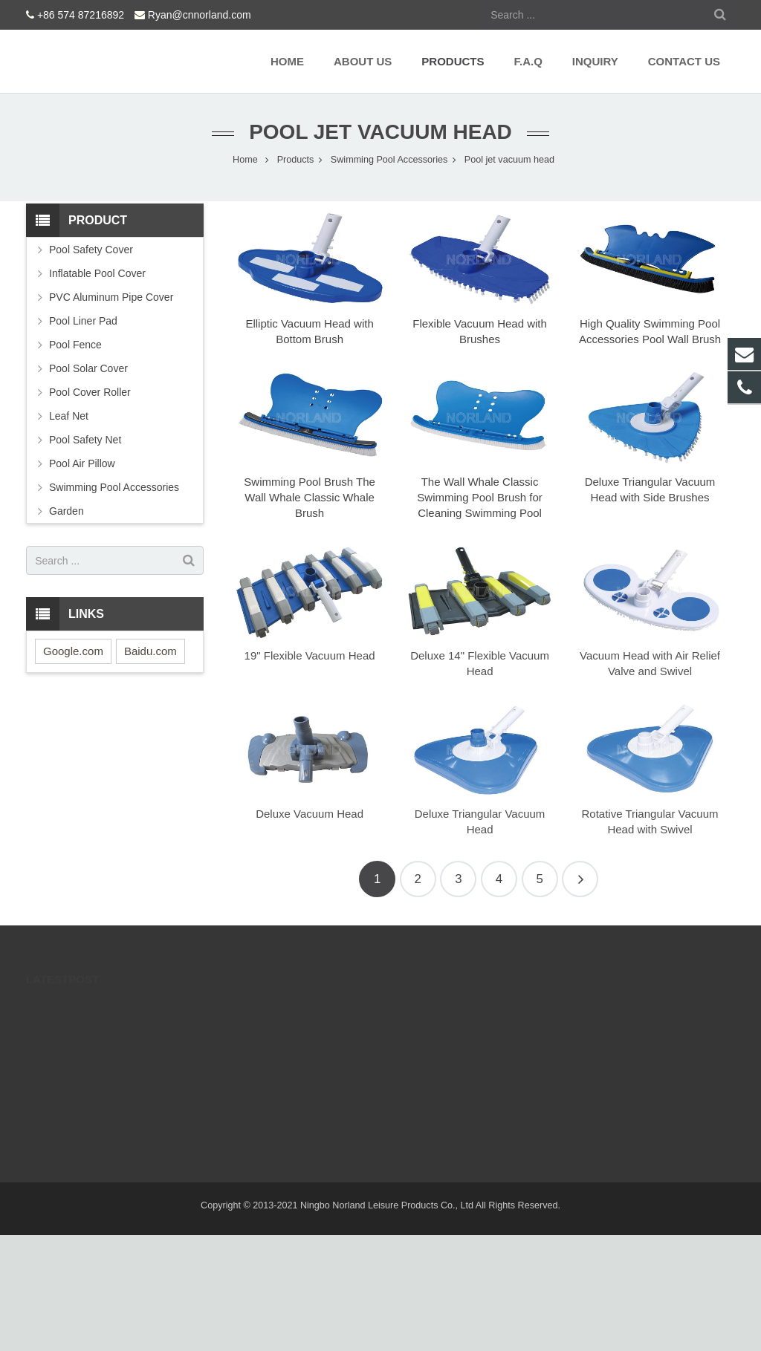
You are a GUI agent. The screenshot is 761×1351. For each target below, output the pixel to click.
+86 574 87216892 (80, 15)
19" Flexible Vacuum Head (310, 655)
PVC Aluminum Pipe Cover (111, 297)
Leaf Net (68, 416)
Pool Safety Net (85, 440)
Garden (66, 511)
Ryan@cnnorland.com (199, 15)
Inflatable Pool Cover (97, 273)
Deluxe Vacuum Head (309, 813)
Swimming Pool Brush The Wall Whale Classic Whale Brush (309, 497)
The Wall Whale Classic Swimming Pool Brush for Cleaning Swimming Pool (479, 497)
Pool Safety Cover (91, 249)
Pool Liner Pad (83, 321)
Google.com (73, 651)
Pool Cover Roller (90, 392)
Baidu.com (150, 651)
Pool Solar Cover (88, 368)
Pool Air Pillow (82, 463)
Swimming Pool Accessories (114, 487)
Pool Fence (75, 345)
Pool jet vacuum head (380, 131)
